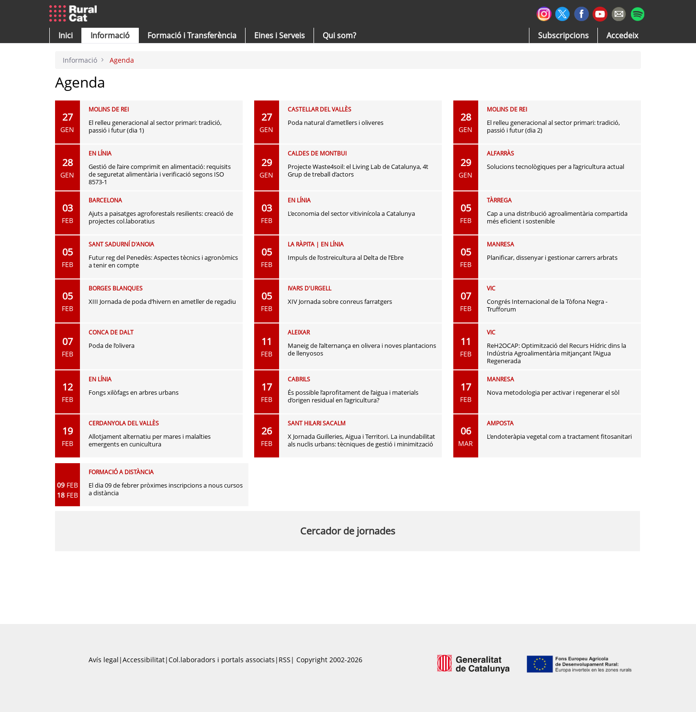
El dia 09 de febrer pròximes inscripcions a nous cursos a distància (166, 489)
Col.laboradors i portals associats (221, 659)
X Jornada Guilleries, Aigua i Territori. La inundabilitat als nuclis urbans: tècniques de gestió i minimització (361, 440)
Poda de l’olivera (112, 345)
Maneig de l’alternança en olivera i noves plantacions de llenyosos (362, 349)
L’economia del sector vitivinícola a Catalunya (351, 213)
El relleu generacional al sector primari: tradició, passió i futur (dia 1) (155, 126)
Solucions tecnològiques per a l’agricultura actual (555, 166)
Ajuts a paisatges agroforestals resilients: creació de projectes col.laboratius (161, 217)
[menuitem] (192, 35)
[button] (65, 35)
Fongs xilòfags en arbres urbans (134, 392)
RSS (285, 659)
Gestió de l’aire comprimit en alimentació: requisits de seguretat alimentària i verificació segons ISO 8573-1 (160, 174)
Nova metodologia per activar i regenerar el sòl (553, 392)
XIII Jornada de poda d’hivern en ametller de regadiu (162, 301)
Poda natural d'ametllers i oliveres (335, 122)
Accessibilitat (144, 659)
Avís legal (104, 659)
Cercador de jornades (347, 530)
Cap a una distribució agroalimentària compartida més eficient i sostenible (557, 217)
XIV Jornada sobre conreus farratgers (340, 301)
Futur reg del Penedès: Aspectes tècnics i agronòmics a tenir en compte (163, 261)
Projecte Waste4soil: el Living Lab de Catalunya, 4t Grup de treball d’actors (358, 170)
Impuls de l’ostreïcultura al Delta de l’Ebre (346, 257)
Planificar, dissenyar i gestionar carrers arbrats (552, 257)
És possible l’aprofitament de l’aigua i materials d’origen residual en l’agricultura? (353, 396)
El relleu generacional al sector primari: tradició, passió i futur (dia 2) (553, 126)
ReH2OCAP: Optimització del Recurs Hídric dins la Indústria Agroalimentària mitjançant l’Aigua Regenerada (556, 353)
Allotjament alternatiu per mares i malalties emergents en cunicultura (150, 440)
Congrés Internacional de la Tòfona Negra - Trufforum (547, 305)
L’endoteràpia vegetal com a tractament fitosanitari (559, 436)
